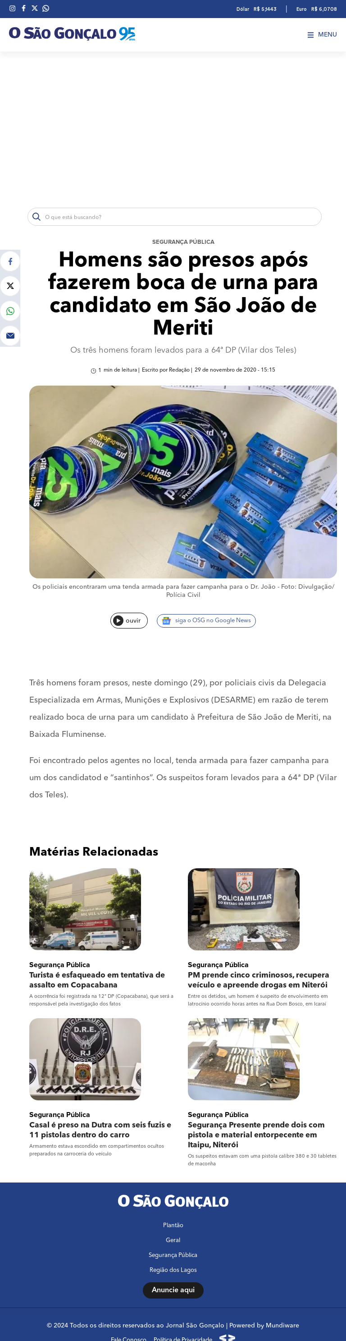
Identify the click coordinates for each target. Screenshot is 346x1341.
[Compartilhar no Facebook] (10, 260)
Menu (322, 35)
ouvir (127, 624)
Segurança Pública (183, 242)
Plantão (173, 1207)
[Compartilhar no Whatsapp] (10, 309)
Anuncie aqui (173, 1272)
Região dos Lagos (173, 1252)
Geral (173, 1222)
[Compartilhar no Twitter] (10, 285)
